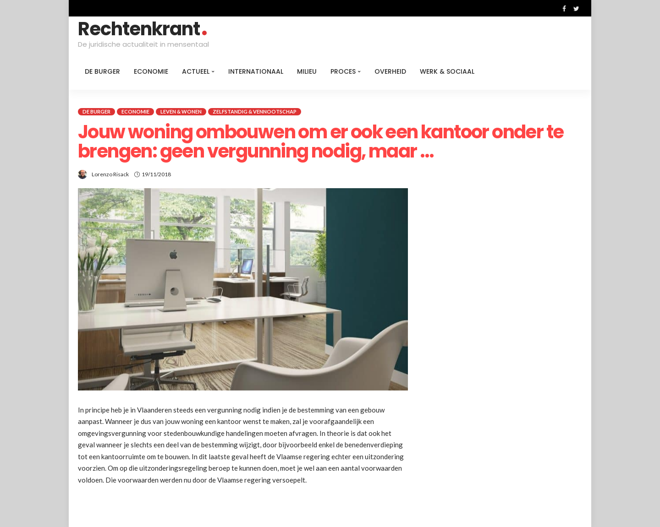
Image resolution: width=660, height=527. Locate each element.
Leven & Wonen (181, 111)
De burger (102, 71)
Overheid (390, 71)
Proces (343, 71)
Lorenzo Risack (110, 174)
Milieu (307, 71)
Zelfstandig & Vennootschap (255, 111)
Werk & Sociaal (447, 71)
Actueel (195, 71)
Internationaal (255, 71)
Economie (151, 71)
